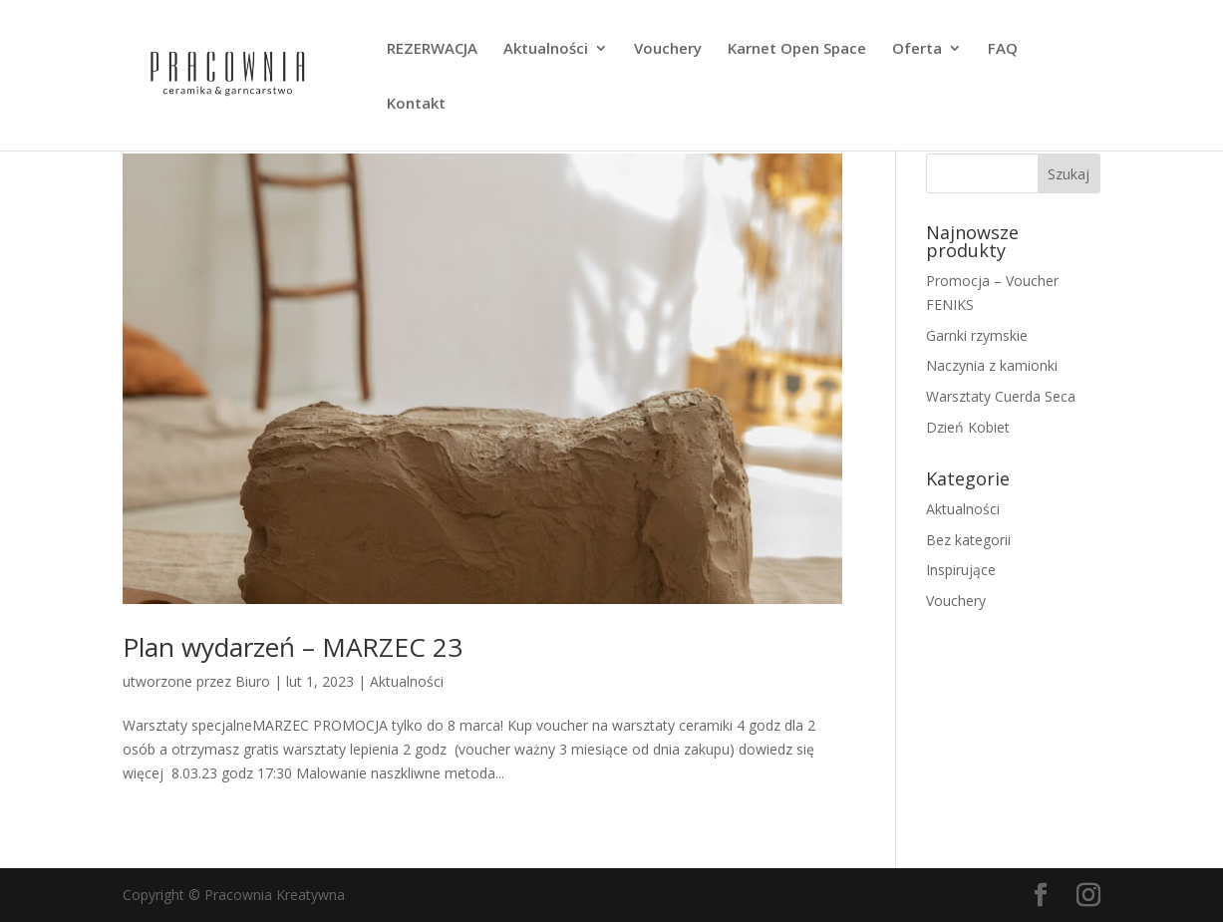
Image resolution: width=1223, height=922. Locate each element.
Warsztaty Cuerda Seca (1000, 396)
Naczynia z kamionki (992, 365)
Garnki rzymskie (977, 335)
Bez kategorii (968, 539)
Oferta (917, 49)
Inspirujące (961, 569)
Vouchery (668, 49)
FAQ (1003, 49)
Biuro (252, 681)
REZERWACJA (432, 49)
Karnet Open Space (797, 49)
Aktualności (545, 49)
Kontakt (416, 104)
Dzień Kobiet (968, 427)
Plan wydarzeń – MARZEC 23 (292, 647)
